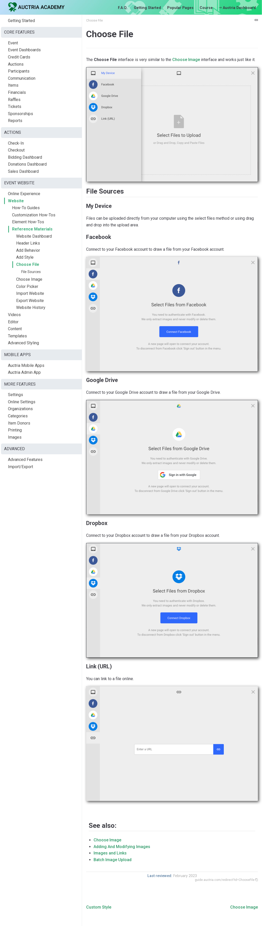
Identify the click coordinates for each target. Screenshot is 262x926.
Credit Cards (19, 57)
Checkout (16, 150)
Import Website (30, 293)
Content (15, 328)
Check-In (16, 143)
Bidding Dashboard (25, 157)
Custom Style (98, 907)
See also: (102, 825)
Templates (17, 336)
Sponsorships (20, 113)
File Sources (31, 272)
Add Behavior (28, 250)
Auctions (16, 64)
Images (15, 437)
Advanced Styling (23, 342)
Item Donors (19, 423)
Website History (30, 307)
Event (13, 43)
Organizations (20, 408)
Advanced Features (25, 459)
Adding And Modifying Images (122, 846)
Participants (18, 71)
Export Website (30, 300)
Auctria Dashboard (237, 8)
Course (206, 8)
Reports (15, 120)
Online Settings (21, 401)
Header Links (28, 243)
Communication (21, 78)
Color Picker (27, 286)
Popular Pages (180, 8)
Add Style (25, 257)
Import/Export (20, 466)
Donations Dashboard (27, 164)
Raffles (14, 99)
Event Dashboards (24, 49)
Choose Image (29, 279)
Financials (17, 92)
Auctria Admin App (24, 372)
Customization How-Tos (33, 215)
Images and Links (110, 853)
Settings (15, 394)
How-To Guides (26, 207)
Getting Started (147, 8)
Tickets (14, 106)
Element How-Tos (28, 221)
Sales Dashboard (23, 171)
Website (16, 200)
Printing (15, 430)
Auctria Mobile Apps (26, 365)
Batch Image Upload (113, 859)
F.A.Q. (123, 8)
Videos (14, 314)
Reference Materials (32, 229)
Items (13, 85)
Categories (18, 416)
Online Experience (24, 193)
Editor (13, 321)
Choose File (27, 264)
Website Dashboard (34, 236)
